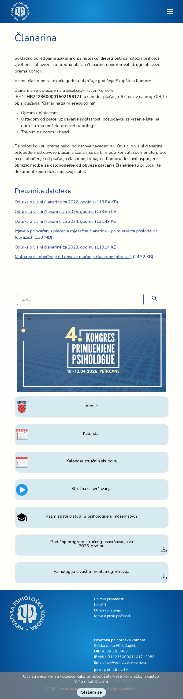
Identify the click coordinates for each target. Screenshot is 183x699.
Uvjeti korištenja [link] (107, 610)
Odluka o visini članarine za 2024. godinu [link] (54, 221)
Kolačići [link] (100, 604)
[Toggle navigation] (169, 11)
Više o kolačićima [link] (91, 681)
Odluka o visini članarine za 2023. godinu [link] (54, 247)
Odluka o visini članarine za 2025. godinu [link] (54, 211)
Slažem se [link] (91, 692)
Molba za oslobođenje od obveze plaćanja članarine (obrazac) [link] (73, 257)
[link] (20, 11)
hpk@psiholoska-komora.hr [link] (127, 662)
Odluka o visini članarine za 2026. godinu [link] (54, 202)
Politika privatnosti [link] (109, 599)
